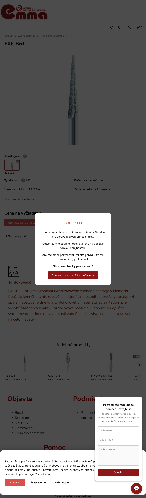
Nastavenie (38, 482)
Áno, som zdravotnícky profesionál (73, 275)
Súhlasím (15, 482)
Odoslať (118, 472)
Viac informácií (44, 474)
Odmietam (62, 482)
